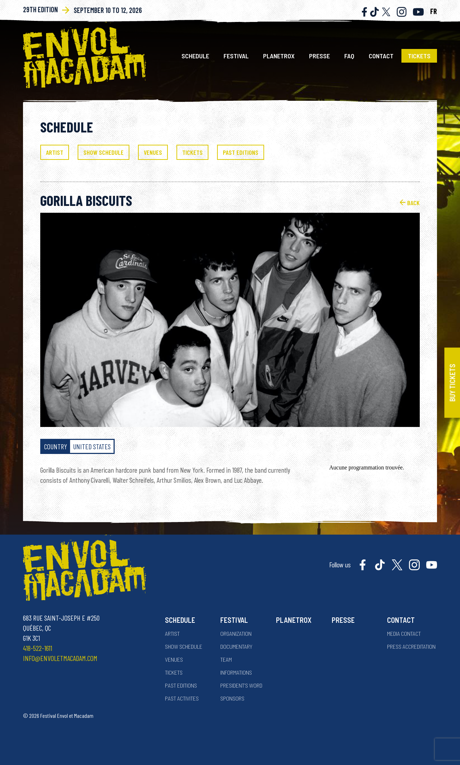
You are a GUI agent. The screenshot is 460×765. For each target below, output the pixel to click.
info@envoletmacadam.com (60, 658)
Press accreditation (411, 646)
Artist (172, 633)
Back (410, 202)
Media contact (404, 633)
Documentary (236, 646)
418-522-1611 (37, 648)
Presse (319, 56)
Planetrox (279, 56)
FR (433, 11)
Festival (236, 56)
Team (226, 659)
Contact (381, 56)
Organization (236, 633)
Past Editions (181, 685)
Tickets (419, 56)
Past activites (182, 698)
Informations (236, 672)
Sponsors (232, 698)
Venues (174, 659)
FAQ (349, 56)
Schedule (195, 56)
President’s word (241, 685)
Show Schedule (183, 646)
